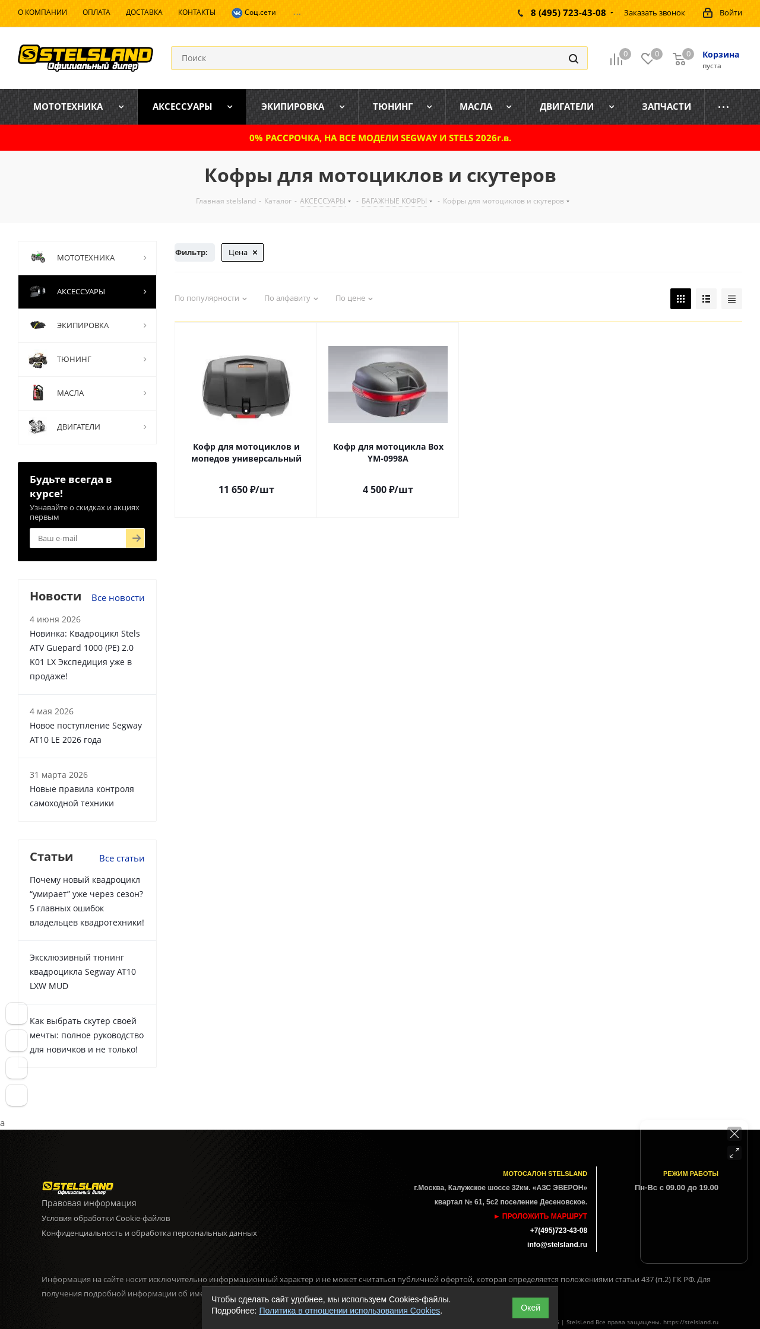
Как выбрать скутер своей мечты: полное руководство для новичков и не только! (87, 1035)
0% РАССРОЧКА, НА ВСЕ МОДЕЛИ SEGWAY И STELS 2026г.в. (380, 138)
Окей (530, 1307)
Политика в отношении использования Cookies (349, 1310)
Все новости (118, 597)
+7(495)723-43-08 (558, 1230)
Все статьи (122, 858)
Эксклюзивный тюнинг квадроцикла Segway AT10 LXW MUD (83, 971)
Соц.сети (253, 13)
